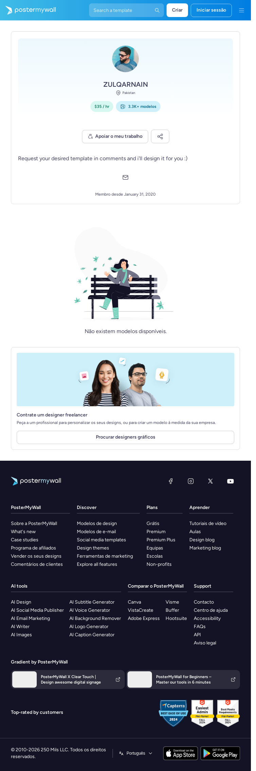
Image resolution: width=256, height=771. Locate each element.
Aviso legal (205, 643)
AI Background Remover (95, 618)
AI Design (21, 602)
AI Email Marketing (30, 618)
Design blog (202, 540)
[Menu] (241, 10)
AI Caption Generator (92, 635)
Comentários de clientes (37, 564)
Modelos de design (97, 523)
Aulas (195, 532)
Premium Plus (161, 540)
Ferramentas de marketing (105, 556)
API (197, 635)
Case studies (24, 540)
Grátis (153, 523)
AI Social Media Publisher (37, 610)
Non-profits (159, 564)
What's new (23, 532)
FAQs (200, 626)
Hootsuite (176, 618)
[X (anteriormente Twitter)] (210, 481)
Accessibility (207, 618)
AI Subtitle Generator (92, 602)
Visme (172, 602)
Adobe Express (144, 618)
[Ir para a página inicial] (28, 10)
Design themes (93, 548)
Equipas (155, 548)
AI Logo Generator (88, 626)
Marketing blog (205, 548)
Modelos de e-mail (96, 532)
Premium (156, 532)
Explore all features (97, 564)
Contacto (204, 602)
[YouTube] (230, 481)
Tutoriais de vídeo (207, 523)
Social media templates (101, 540)
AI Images (21, 635)
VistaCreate (140, 610)
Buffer (172, 610)
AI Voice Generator (89, 610)
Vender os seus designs (36, 556)
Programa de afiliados (33, 548)
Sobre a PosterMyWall (34, 523)
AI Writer (20, 626)
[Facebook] (170, 481)
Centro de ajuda (211, 610)
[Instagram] (191, 481)
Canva (134, 602)
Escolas (155, 556)
